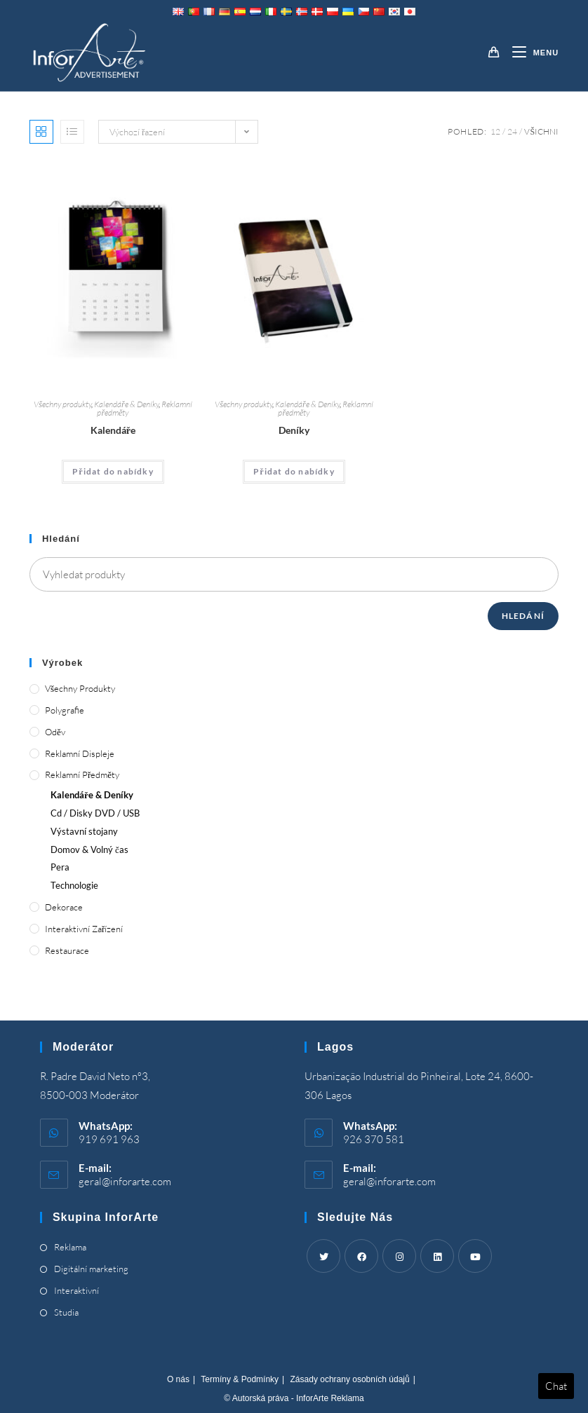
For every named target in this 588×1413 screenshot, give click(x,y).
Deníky (294, 430)
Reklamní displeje (79, 753)
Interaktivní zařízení (84, 928)
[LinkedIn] (437, 1256)
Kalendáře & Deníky (126, 404)
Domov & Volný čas (89, 849)
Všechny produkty (62, 404)
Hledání (523, 615)
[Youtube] (475, 1256)
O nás (178, 1379)
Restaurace (67, 950)
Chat (556, 1386)
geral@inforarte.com (125, 1181)
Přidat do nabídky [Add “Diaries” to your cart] (294, 471)
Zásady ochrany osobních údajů (350, 1379)
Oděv (55, 731)
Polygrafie (64, 710)
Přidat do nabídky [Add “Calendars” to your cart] (113, 471)
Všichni (541, 131)
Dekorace (64, 907)
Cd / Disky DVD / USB (95, 813)
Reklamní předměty (82, 774)
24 (512, 131)
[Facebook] (361, 1256)
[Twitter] (323, 1256)
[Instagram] (399, 1256)
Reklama (70, 1246)
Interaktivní (76, 1290)
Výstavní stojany (84, 831)
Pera (60, 867)
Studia (66, 1312)
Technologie (74, 885)
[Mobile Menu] (530, 52)
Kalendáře (113, 430)
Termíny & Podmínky (240, 1379)
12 (495, 131)
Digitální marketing (91, 1268)
